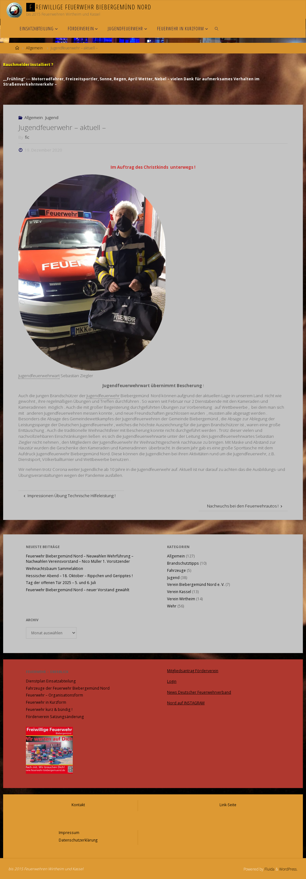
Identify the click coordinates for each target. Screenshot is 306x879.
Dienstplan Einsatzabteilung (51, 680)
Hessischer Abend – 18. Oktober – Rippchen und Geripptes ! (79, 575)
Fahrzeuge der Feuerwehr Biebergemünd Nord (68, 688)
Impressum (68, 831)
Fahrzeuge (176, 570)
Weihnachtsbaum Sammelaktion (54, 568)
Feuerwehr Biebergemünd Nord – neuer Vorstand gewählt (77, 589)
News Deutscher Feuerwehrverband (199, 691)
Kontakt (78, 804)
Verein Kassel (179, 591)
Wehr (171, 605)
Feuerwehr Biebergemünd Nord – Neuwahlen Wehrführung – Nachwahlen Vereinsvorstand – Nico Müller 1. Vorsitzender (79, 558)
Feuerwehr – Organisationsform (54, 694)
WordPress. (288, 867)
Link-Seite (228, 804)
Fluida (268, 867)
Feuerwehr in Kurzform (46, 702)
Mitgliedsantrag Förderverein (193, 670)
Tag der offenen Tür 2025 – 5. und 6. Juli (61, 582)
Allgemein (34, 48)
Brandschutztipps (183, 563)
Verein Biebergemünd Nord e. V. (196, 584)
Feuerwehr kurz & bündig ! (49, 709)
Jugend (51, 117)
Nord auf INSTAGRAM (186, 701)
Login (172, 680)
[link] (216, 28)
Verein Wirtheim (181, 598)
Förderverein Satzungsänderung (55, 716)
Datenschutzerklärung (78, 839)
